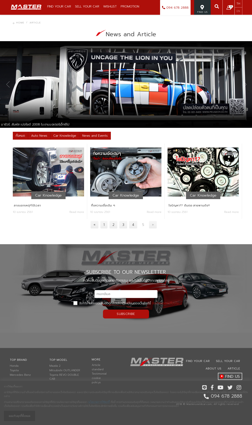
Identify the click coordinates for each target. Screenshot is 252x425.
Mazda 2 (54, 366)
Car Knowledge (64, 135)
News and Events (95, 135)
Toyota (14, 370)
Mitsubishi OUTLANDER (64, 370)
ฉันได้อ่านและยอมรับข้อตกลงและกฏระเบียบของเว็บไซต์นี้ (126, 303)
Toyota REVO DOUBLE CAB (64, 377)
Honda (14, 366)
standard (98, 369)
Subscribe (126, 314)
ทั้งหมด (20, 135)
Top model (58, 360)
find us (229, 376)
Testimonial (99, 374)
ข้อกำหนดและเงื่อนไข (165, 303)
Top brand (18, 360)
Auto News (39, 135)
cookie (96, 378)
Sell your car (228, 361)
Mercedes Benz (20, 375)
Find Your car (198, 361)
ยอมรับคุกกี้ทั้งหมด (19, 416)
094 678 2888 (175, 7)
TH (238, 4)
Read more (76, 212)
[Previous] (94, 224)
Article (96, 365)
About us (213, 369)
